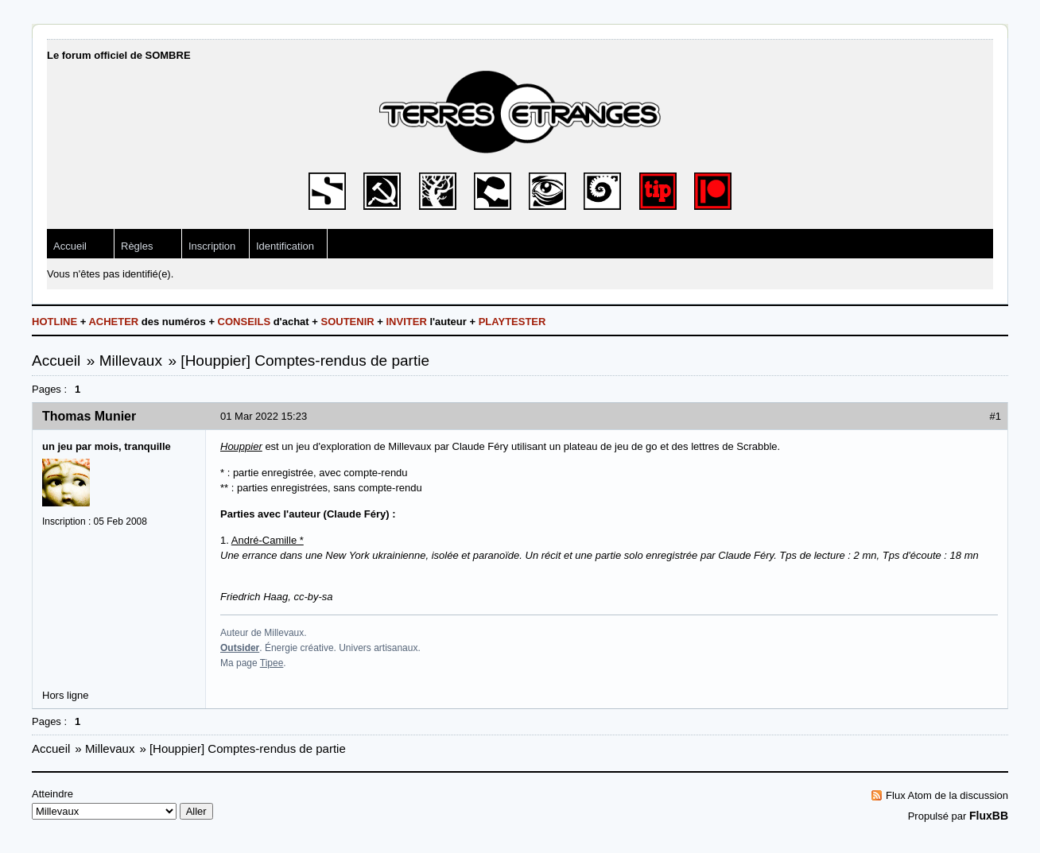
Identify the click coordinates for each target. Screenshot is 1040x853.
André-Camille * (267, 540)
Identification (285, 246)
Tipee (272, 663)
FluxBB (988, 815)
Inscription (211, 246)
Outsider (239, 647)
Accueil (70, 246)
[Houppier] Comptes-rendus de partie (304, 360)
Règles (137, 246)
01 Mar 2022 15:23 (263, 416)
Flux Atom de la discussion (947, 795)
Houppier (241, 446)
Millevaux (130, 360)
